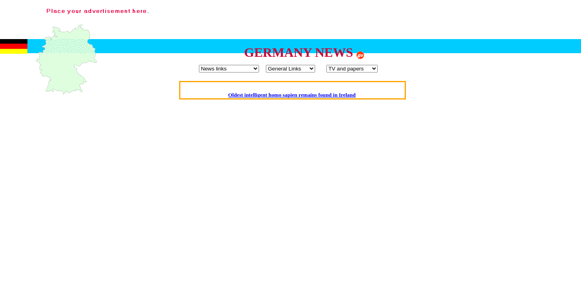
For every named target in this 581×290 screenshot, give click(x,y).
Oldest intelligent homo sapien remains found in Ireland (291, 95)
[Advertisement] (429, 21)
